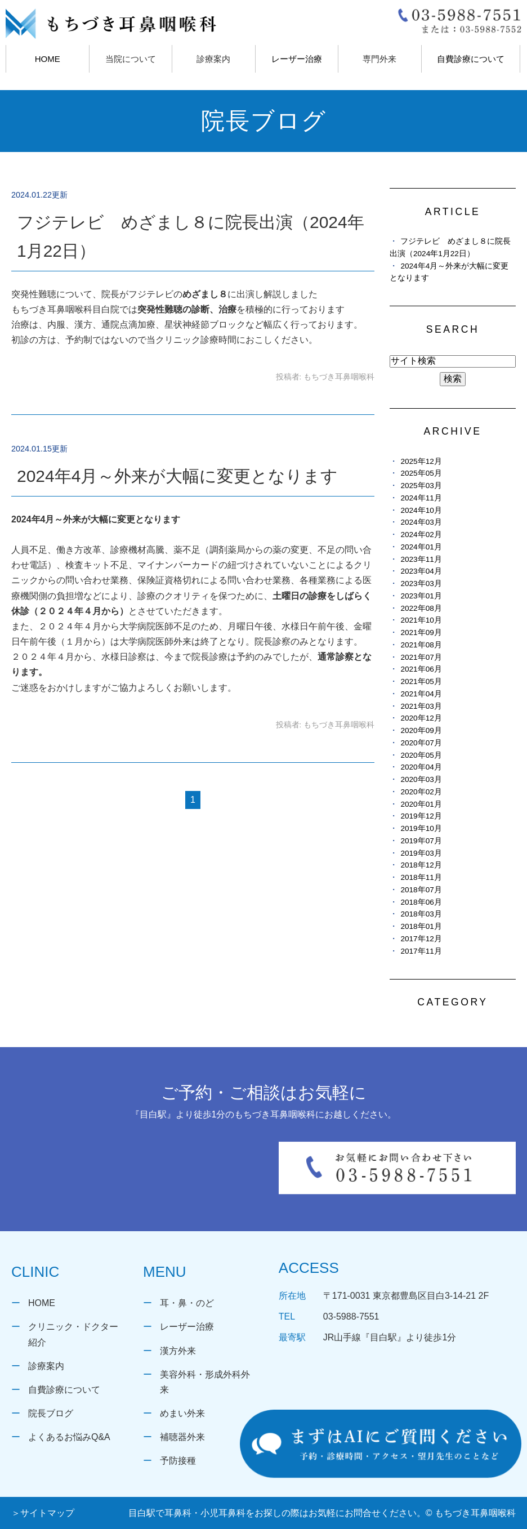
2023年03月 (420, 583)
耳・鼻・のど (187, 1303)
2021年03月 (420, 706)
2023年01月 (420, 596)
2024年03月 (420, 522)
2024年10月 (420, 510)
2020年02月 (420, 792)
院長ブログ (50, 1413)
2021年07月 (420, 657)
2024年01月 (420, 547)
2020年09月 (420, 730)
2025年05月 (420, 473)
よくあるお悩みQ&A (69, 1437)
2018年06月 (420, 902)
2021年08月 (420, 645)
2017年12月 (420, 939)
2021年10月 (420, 620)
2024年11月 (420, 498)
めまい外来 (182, 1413)
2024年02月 (420, 534)
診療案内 (46, 1366)
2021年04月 (420, 694)
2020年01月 (420, 804)
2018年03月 (420, 914)
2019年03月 (420, 853)
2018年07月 (420, 890)
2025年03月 (420, 485)
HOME (47, 59)
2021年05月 (420, 681)
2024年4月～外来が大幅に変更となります (177, 476)
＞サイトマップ (42, 1513)
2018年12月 (420, 865)
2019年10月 (420, 828)
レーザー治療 (296, 59)
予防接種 (178, 1460)
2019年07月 (420, 841)
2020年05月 (420, 755)
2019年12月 (420, 816)
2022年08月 (420, 608)
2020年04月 (420, 767)
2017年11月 (420, 951)
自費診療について (470, 59)
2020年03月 (420, 779)
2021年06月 (420, 669)
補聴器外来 (182, 1437)
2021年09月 (420, 632)
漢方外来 (178, 1351)
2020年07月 (420, 743)
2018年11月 (420, 877)
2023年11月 (420, 559)
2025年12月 (420, 461)
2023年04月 (420, 571)
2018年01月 (420, 926)
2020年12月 (420, 718)
